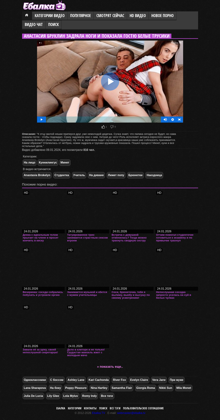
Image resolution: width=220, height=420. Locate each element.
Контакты (90, 408)
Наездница (154, 175)
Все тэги (115, 408)
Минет (65, 162)
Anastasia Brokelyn (37, 175)
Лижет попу (116, 175)
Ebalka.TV (98, 412)
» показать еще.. (110, 366)
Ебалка (60, 408)
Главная (27, 15)
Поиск (53, 24)
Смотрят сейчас (110, 15)
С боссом (56, 379)
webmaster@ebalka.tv (131, 412)
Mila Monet (183, 387)
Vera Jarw (159, 379)
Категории (74, 408)
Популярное (80, 15)
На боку (55, 387)
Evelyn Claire (139, 379)
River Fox (119, 379)
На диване (96, 175)
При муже (176, 379)
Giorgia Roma (145, 387)
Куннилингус (48, 162)
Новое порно (162, 15)
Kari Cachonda (99, 379)
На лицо (29, 162)
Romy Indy (89, 395)
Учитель (79, 175)
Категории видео (50, 15)
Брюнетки (135, 175)
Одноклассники (35, 379)
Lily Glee (53, 395)
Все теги (107, 395)
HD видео (138, 15)
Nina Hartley (99, 387)
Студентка (62, 175)
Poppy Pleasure (76, 387)
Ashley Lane (76, 379)
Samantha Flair (122, 387)
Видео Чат (34, 24)
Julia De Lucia (33, 395)
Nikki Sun (165, 387)
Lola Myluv (70, 395)
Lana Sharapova (35, 387)
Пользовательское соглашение (143, 408)
